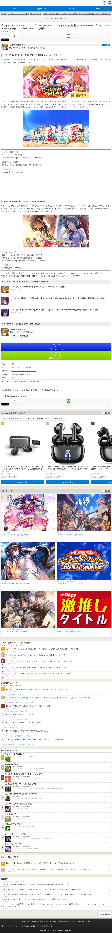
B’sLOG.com (86, 921)
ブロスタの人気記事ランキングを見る (12, 727)
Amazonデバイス (43, 418)
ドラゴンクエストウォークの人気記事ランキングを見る (17, 702)
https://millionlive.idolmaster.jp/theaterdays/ (23, 371)
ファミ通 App (8, 3)
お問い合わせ (24, 921)
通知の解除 (66, 921)
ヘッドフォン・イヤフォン (12, 418)
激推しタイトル (60, 18)
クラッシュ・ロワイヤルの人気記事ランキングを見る (17, 719)
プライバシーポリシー (53, 921)
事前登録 (49, 18)
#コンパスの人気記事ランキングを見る (13, 694)
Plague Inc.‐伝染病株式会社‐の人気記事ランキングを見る (17, 744)
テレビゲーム (57, 418)
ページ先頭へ (106, 914)
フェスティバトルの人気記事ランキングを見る (15, 711)
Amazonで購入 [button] (23, 482)
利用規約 (34, 921)
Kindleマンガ (29, 418)
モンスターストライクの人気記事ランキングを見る (16, 736)
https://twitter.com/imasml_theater (21, 374)
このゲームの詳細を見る (20, 336)
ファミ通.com (75, 921)
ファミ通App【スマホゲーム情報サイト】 (14, 14)
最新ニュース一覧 (35, 14)
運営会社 (41, 921)
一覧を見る (106, 413)
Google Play (56, 355)
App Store (56, 347)
